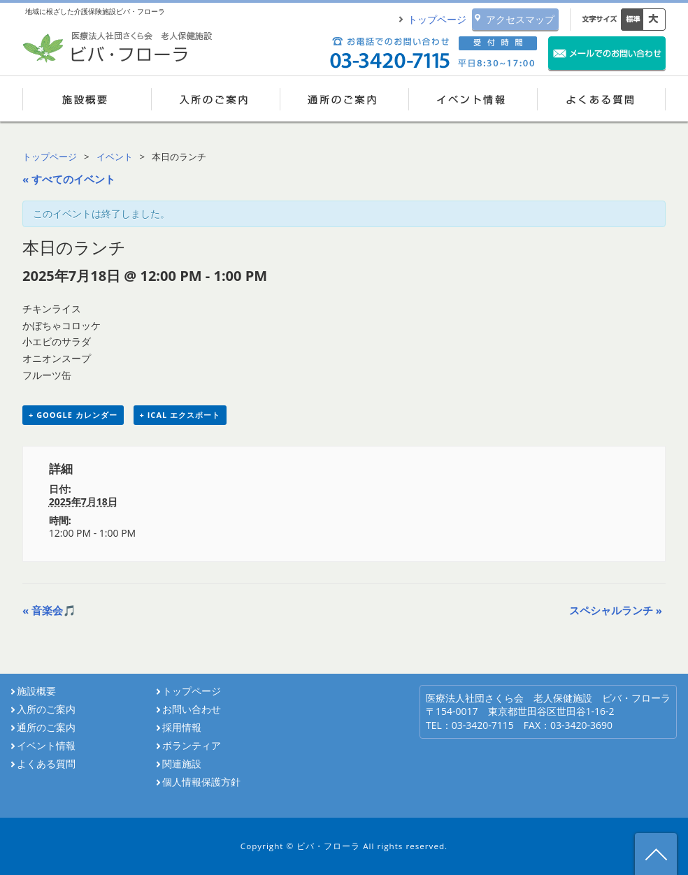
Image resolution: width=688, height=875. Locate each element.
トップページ (437, 19)
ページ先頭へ (656, 854)
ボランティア (191, 745)
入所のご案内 (215, 98)
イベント (114, 156)
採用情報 (186, 727)
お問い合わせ (191, 709)
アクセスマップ (520, 19)
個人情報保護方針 (201, 782)
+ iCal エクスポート (180, 415)
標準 (632, 19)
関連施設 (181, 764)
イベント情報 (472, 98)
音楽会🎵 (49, 610)
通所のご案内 (344, 98)
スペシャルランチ (615, 610)
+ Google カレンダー (73, 415)
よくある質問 (601, 98)
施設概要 (86, 98)
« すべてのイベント (68, 179)
